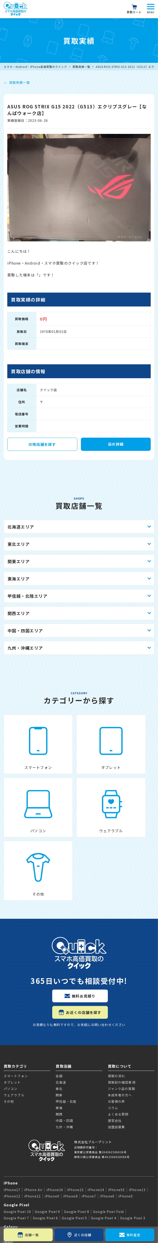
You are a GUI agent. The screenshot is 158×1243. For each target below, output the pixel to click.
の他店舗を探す (42, 444)
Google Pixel (16, 1120)
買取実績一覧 (81, 67)
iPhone (11, 1098)
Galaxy (11, 1142)
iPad (8, 1157)
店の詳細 (116, 444)
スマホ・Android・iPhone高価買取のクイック (35, 67)
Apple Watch (17, 1173)
